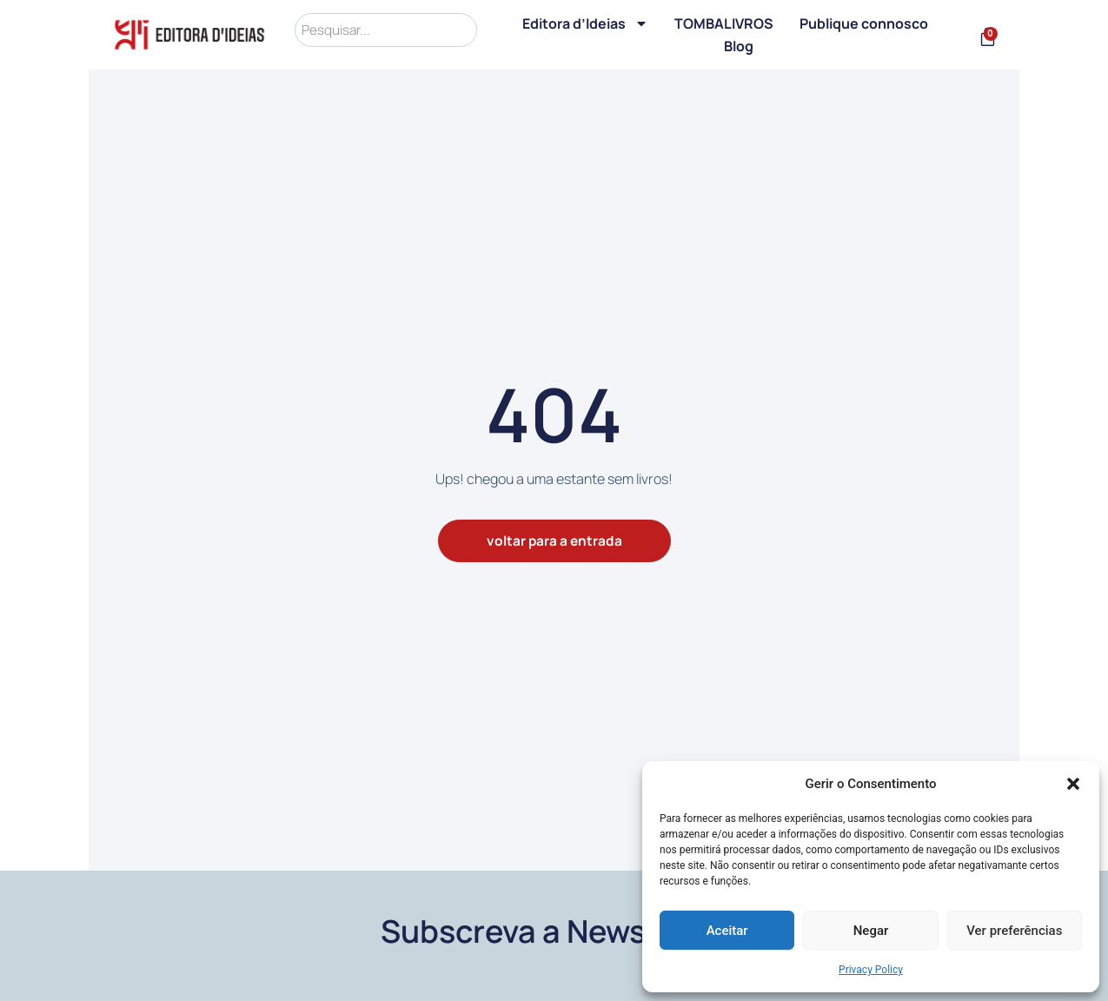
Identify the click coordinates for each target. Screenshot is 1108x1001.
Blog (740, 46)
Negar (871, 930)
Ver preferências (1014, 930)
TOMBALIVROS (726, 23)
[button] (1073, 783)
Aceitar (727, 930)
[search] (387, 30)
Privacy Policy (871, 970)
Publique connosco (866, 23)
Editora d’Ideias (588, 23)
